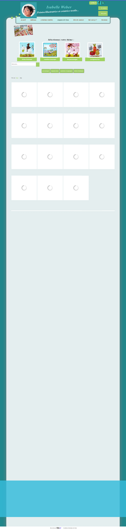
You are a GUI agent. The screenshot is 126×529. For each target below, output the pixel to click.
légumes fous (54, 71)
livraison (104, 20)
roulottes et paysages (66, 71)
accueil (23, 20)
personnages (46, 71)
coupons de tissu (63, 20)
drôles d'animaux (78, 71)
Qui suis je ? (92, 20)
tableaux (33, 20)
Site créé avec (56, 528)
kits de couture (78, 20)
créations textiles (47, 20)
